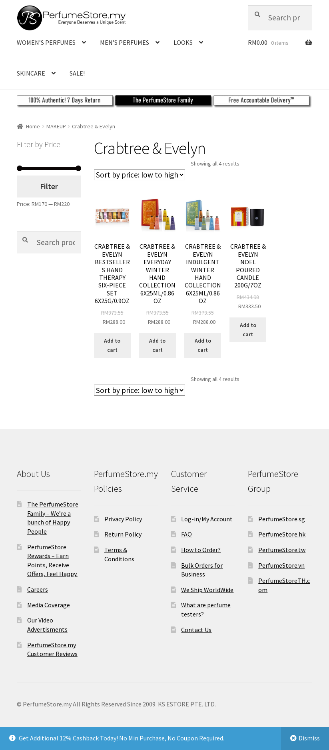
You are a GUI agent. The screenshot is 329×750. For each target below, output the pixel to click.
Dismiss (309, 738)
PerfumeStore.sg (281, 519)
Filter (49, 186)
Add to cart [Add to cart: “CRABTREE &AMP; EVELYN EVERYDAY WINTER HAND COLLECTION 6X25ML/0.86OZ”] (157, 345)
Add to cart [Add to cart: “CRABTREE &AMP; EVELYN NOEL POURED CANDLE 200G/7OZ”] (248, 329)
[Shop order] (139, 174)
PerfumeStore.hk (281, 534)
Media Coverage (48, 605)
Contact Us (196, 630)
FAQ (186, 534)
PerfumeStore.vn (281, 565)
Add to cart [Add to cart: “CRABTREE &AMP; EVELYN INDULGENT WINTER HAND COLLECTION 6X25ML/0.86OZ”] (203, 345)
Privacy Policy (123, 519)
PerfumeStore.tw (281, 550)
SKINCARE (31, 73)
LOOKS (183, 42)
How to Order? (201, 550)
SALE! (77, 73)
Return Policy (123, 534)
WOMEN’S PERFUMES (46, 42)
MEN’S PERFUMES (124, 42)
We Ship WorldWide (207, 590)
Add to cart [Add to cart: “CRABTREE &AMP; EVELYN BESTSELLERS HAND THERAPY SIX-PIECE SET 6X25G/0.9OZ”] (112, 345)
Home (33, 126)
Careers (37, 589)
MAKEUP (56, 126)
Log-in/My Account (207, 519)
